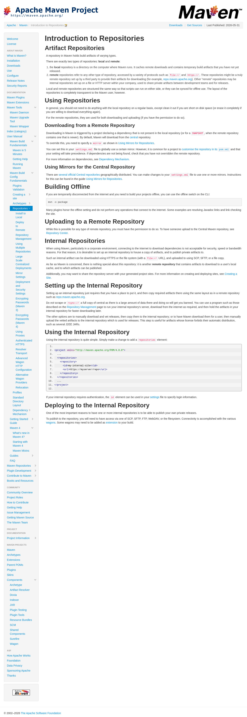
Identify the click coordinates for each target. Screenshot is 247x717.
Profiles (17, 392)
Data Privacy (14, 665)
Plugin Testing (18, 609)
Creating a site (22, 196)
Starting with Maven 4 (20, 443)
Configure (13, 75)
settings (154, 397)
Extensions (13, 559)
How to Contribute (18, 502)
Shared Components (17, 631)
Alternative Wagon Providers (22, 378)
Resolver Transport (21, 351)
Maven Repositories (22, 465)
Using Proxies (20, 333)
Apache (11, 25)
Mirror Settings (20, 275)
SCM (13, 624)
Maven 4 (22, 427)
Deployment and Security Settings (23, 287)
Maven (23, 25)
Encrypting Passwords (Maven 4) (22, 321)
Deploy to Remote (20, 226)
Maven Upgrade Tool (19, 119)
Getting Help (20, 159)
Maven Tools (22, 107)
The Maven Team (17, 522)
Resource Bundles (21, 619)
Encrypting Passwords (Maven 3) (22, 304)
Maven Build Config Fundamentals (22, 176)
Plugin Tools (17, 614)
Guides (22, 455)
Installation (13, 60)
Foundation (13, 660)
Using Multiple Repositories (23, 247)
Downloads (176, 25)
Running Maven (18, 166)
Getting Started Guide (22, 421)
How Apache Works (18, 655)
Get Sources (194, 25)
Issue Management (18, 512)
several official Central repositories (79, 174)
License (11, 43)
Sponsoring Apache (18, 670)
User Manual (22, 136)
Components (22, 579)
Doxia (13, 594)
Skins (10, 574)
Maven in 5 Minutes (19, 152)
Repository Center (57, 233)
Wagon (14, 643)
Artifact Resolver (20, 589)
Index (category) (16, 131)
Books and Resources (20, 480)
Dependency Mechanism (22, 412)
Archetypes (22, 203)
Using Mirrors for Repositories (136, 143)
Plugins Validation (18, 187)
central (134, 137)
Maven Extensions (18, 102)
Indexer (14, 599)
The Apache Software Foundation (41, 713)
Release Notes (16, 80)
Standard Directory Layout (18, 401)
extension (112, 422)
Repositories (22, 208)
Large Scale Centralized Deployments (23, 262)
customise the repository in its (206, 149)
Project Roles (15, 497)
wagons (50, 422)
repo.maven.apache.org (177, 79)
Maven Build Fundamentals (22, 143)
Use (9, 70)
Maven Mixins (21, 450)
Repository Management (23, 236)
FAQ (12, 460)
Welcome (12, 38)
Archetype (16, 584)
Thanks (11, 675)
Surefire (14, 638)
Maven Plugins (16, 97)
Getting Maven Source (20, 517)
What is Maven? (16, 55)
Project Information (22, 538)
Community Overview (20, 492)
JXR (12, 604)
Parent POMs (15, 564)
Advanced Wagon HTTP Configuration (23, 364)
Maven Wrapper (19, 126)
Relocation (22, 387)
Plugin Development (22, 470)
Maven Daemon (19, 112)
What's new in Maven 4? (21, 434)
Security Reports (17, 85)
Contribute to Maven (22, 475)
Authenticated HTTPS (23, 342)
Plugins (11, 569)
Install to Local (21, 215)
